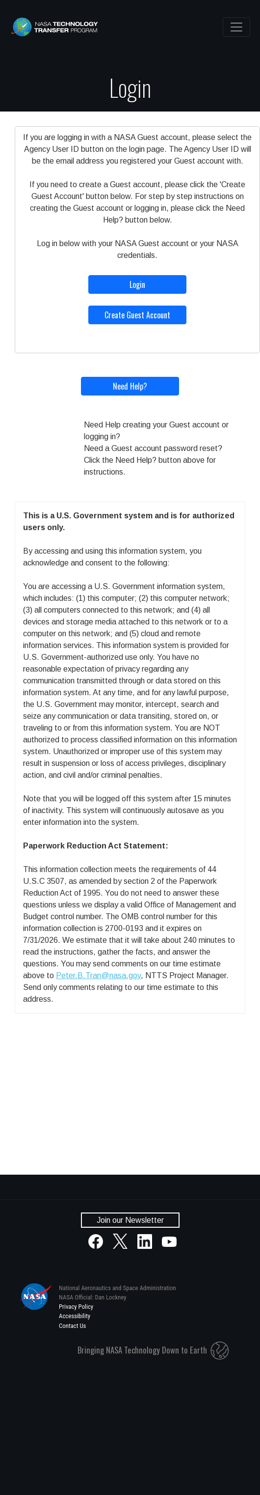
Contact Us (72, 1325)
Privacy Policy (76, 1306)
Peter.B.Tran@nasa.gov (98, 975)
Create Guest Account (137, 315)
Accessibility (74, 1316)
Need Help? (130, 386)
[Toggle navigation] (236, 27)
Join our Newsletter (130, 1220)
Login (137, 284)
